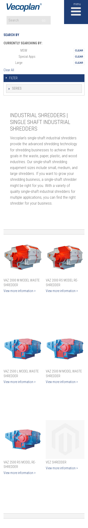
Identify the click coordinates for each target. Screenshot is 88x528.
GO (44, 20)
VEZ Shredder (56, 462)
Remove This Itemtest (79, 50)
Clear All (9, 70)
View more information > (20, 291)
